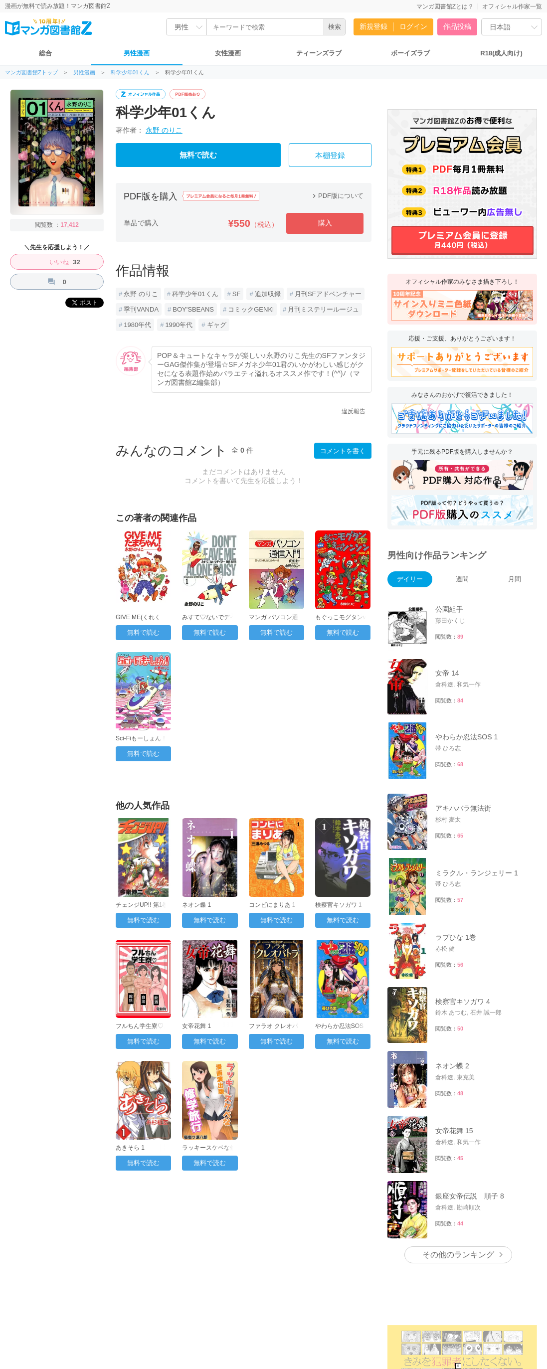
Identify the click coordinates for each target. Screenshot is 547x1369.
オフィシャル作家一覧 (512, 6)
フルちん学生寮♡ (140, 1026)
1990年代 (178, 325)
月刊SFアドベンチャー (328, 294)
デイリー (410, 579)
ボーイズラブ (410, 53)
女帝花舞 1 (196, 1026)
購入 (325, 223)
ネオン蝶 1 (196, 904)
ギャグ (216, 325)
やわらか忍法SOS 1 (341, 1026)
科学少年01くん (130, 72)
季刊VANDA (141, 309)
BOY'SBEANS (193, 309)
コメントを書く (342, 451)
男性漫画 (137, 53)
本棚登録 (330, 156)
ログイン (413, 26)
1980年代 (137, 325)
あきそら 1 (130, 1147)
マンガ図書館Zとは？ (445, 6)
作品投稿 (457, 26)
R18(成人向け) (501, 53)
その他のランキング (458, 1254)
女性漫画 (228, 53)
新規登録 (373, 26)
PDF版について (337, 195)
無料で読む (198, 155)
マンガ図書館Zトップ (31, 72)
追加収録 (268, 294)
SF (236, 294)
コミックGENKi (251, 309)
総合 (45, 53)
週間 (462, 579)
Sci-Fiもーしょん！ (141, 738)
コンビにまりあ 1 (272, 904)
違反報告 (353, 411)
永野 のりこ (164, 130)
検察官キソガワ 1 (338, 904)
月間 (514, 579)
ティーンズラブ (319, 53)
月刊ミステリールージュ (323, 309)
